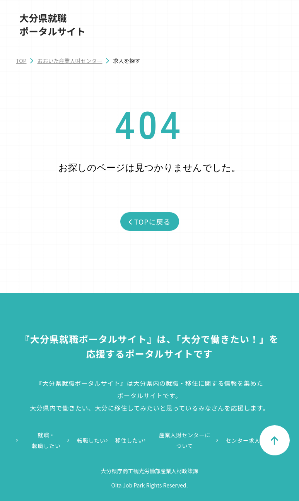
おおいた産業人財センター (69, 61)
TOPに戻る (149, 221)
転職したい (91, 440)
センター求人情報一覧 (254, 440)
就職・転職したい (46, 440)
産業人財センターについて (184, 440)
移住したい (129, 440)
